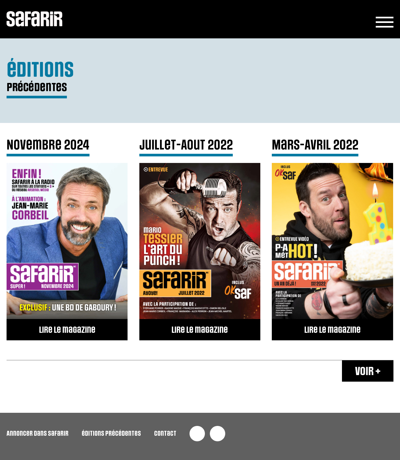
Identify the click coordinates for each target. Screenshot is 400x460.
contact (165, 433)
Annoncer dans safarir (38, 433)
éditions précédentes (111, 433)
